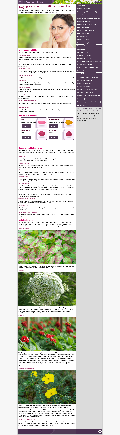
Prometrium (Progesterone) (85, 92)
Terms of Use (92, 108)
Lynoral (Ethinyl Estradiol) (84, 64)
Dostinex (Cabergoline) (84, 43)
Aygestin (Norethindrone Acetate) (87, 24)
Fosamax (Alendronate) (84, 55)
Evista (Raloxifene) (82, 52)
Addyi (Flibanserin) (82, 5)
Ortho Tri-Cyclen (82, 74)
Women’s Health (96, 110)
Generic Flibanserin (83, 15)
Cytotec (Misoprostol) (83, 33)
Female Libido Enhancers (86, 110)
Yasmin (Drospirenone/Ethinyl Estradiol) (89, 102)
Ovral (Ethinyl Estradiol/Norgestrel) (87, 77)
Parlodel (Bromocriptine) (84, 80)
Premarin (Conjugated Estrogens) (87, 89)
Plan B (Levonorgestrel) (84, 83)
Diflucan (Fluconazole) (84, 39)
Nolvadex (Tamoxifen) (83, 71)
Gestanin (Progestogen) (84, 58)
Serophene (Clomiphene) (84, 99)
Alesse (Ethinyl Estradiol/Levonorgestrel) (89, 18)
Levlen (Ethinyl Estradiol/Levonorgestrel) (89, 61)
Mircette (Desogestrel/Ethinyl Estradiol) (88, 67)
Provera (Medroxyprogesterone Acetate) (89, 95)
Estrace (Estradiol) (82, 49)
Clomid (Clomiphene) (83, 27)
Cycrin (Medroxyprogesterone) (86, 30)
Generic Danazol (82, 36)
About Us (79, 108)
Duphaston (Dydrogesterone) (85, 46)
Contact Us (98, 108)
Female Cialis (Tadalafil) (84, 8)
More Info (26, 126)
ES (100, 2)
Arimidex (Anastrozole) (84, 21)
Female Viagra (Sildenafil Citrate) (87, 12)
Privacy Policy (85, 108)
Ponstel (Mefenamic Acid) (84, 86)
